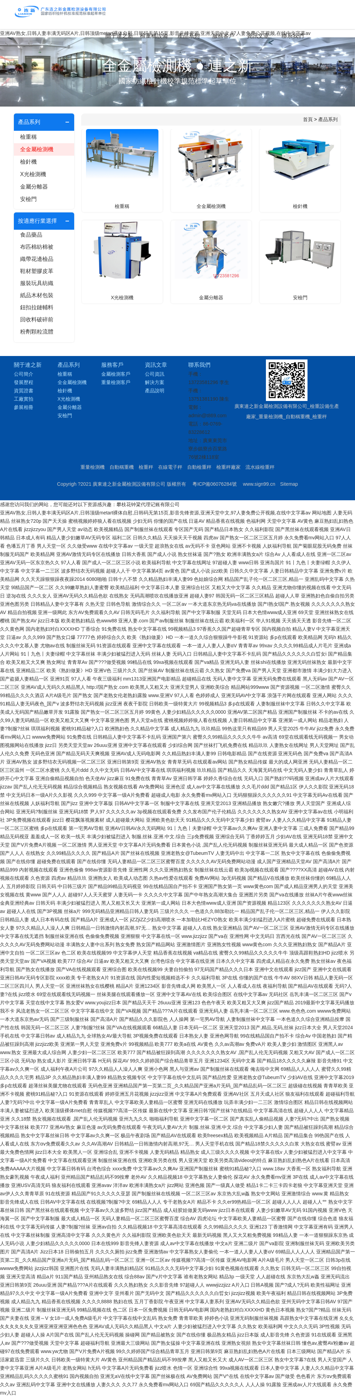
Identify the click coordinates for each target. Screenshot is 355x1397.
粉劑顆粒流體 (36, 332)
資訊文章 (258, 36)
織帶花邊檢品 (36, 259)
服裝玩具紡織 (36, 283)
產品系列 (189, 36)
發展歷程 (23, 382)
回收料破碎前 (36, 319)
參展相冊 (23, 407)
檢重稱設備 (154, 36)
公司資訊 (154, 374)
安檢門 (28, 199)
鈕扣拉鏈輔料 (36, 307)
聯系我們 (293, 36)
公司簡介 (23, 374)
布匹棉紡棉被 (36, 247)
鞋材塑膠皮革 (36, 271)
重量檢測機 (92, 467)
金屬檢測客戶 (115, 374)
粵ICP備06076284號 (214, 484)
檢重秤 (146, 467)
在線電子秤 (170, 467)
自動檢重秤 (199, 467)
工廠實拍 (23, 399)
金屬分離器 (34, 187)
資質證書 (23, 390)
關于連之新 (119, 36)
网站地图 (321, 512)
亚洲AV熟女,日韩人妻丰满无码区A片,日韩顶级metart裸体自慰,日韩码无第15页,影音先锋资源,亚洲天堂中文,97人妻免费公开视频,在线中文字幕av (155, 512)
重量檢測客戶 (115, 382)
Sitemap (289, 484)
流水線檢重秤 (260, 467)
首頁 (308, 119)
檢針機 (28, 162)
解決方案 (154, 382)
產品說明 (154, 390)
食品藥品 (31, 235)
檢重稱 (28, 137)
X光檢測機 (33, 174)
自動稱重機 (122, 467)
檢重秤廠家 (228, 467)
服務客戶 (223, 36)
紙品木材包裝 (36, 295)
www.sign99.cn (259, 484)
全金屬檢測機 (36, 149)
